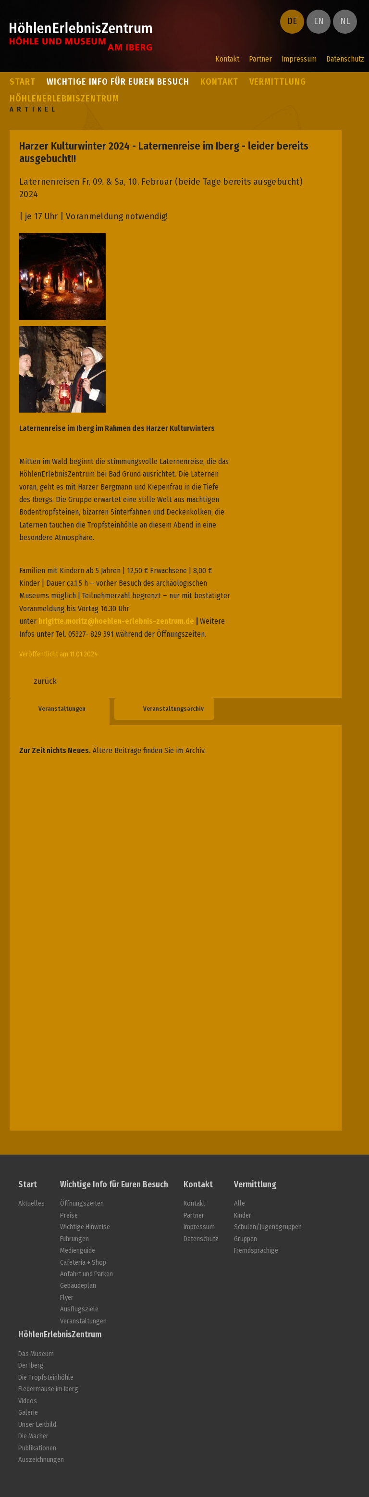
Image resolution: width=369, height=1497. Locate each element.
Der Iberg (31, 1365)
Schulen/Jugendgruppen (268, 1227)
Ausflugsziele (79, 1309)
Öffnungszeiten (82, 1203)
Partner (260, 58)
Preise (69, 1215)
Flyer (67, 1298)
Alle (239, 1203)
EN (319, 21)
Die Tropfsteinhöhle (46, 1377)
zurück (45, 681)
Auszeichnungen (41, 1460)
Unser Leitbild (37, 1425)
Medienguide (77, 1250)
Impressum (299, 58)
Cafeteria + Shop (83, 1262)
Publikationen (37, 1448)
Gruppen (245, 1239)
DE (292, 21)
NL (345, 21)
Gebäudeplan (78, 1286)
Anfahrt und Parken (86, 1274)
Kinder (242, 1215)
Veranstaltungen (62, 708)
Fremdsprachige (256, 1250)
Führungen (74, 1239)
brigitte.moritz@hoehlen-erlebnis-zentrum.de (116, 621)
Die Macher (33, 1436)
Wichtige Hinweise (85, 1227)
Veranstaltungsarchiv (173, 708)
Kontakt (227, 58)
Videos (27, 1401)
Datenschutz (345, 58)
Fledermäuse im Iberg (48, 1389)
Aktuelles (31, 1203)
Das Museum (36, 1354)
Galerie (28, 1413)
